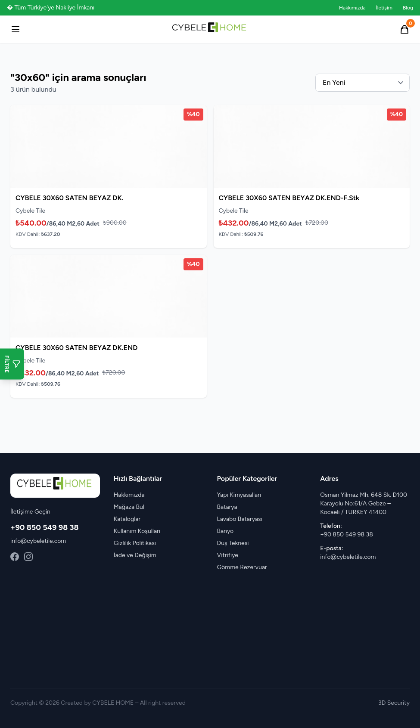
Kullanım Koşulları (137, 531)
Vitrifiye (227, 555)
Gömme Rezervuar (242, 567)
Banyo (225, 531)
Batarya (227, 507)
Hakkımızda (352, 8)
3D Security (394, 702)
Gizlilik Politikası (135, 543)
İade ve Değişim (135, 555)
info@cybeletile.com (38, 541)
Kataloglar (127, 519)
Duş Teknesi (233, 543)
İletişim (384, 8)
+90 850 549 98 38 (44, 527)
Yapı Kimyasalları (239, 495)
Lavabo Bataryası (239, 519)
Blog (408, 8)
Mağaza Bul (129, 507)
